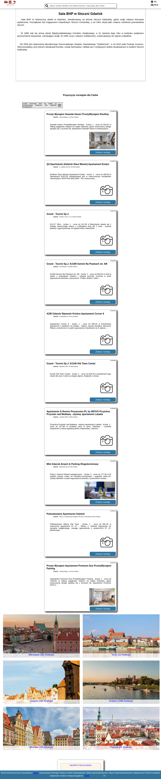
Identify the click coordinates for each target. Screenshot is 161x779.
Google (36, 773)
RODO (87, 776)
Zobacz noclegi (102, 152)
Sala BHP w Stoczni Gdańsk (80, 765)
